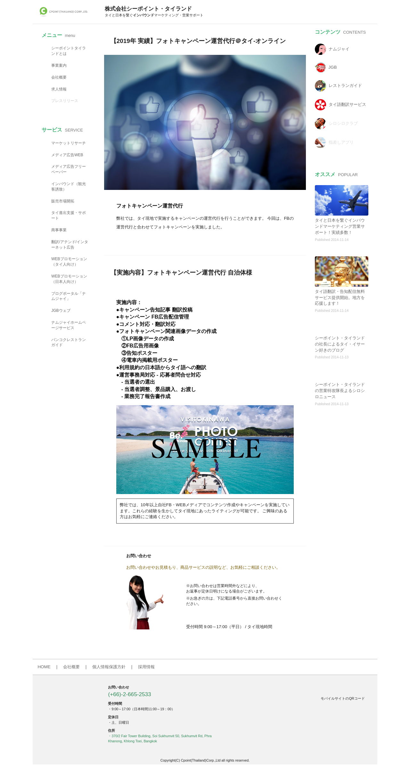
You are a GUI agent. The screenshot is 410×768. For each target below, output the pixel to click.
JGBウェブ (60, 310)
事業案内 (59, 65)
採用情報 (146, 666)
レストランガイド (345, 85)
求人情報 (59, 89)
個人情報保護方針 (109, 666)
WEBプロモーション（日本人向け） (69, 279)
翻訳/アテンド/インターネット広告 (69, 245)
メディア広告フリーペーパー (68, 169)
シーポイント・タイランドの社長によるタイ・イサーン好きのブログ (340, 344)
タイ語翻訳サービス (347, 104)
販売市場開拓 (62, 201)
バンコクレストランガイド (68, 342)
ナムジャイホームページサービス (68, 325)
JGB (332, 67)
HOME (43, 666)
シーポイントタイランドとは (68, 51)
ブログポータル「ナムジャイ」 (68, 296)
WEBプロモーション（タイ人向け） (69, 262)
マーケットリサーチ (68, 143)
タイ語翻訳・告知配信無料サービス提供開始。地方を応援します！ (340, 297)
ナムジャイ (339, 49)
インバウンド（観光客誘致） (68, 187)
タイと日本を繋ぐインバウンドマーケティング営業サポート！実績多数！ (340, 226)
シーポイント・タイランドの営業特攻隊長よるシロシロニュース (340, 390)
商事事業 (59, 230)
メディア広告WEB (67, 155)
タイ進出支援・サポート (68, 215)
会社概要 (59, 77)
